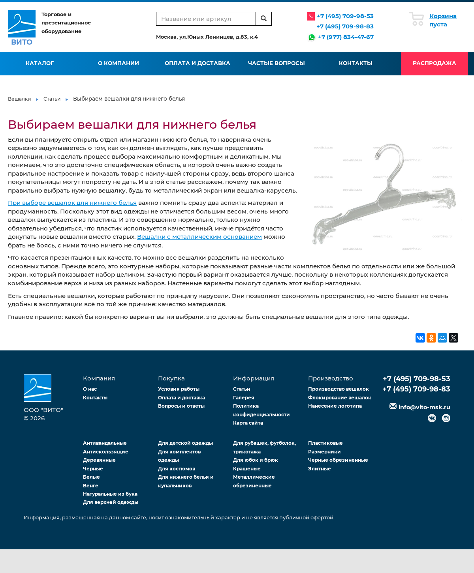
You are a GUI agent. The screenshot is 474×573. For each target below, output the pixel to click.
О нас (90, 389)
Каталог (40, 63)
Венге (90, 486)
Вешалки (19, 99)
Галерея (243, 398)
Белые (91, 477)
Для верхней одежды (110, 502)
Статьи (51, 99)
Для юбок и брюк (255, 460)
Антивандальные (105, 443)
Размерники (324, 452)
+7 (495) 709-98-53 (345, 16)
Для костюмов (176, 469)
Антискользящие (105, 452)
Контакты (355, 63)
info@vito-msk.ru (424, 407)
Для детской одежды (185, 443)
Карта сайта (248, 423)
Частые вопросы (276, 63)
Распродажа (434, 63)
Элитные (319, 469)
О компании (118, 63)
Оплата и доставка (197, 63)
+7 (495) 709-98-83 (345, 26)
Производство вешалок (338, 389)
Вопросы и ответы (181, 406)
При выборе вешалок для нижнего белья (72, 202)
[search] (264, 19)
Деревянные (99, 460)
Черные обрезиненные (338, 460)
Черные (93, 469)
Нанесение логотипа (335, 406)
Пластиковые (325, 443)
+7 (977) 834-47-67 (346, 37)
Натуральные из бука (110, 494)
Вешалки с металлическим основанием (199, 236)
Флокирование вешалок (339, 398)
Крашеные (247, 469)
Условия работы (178, 389)
